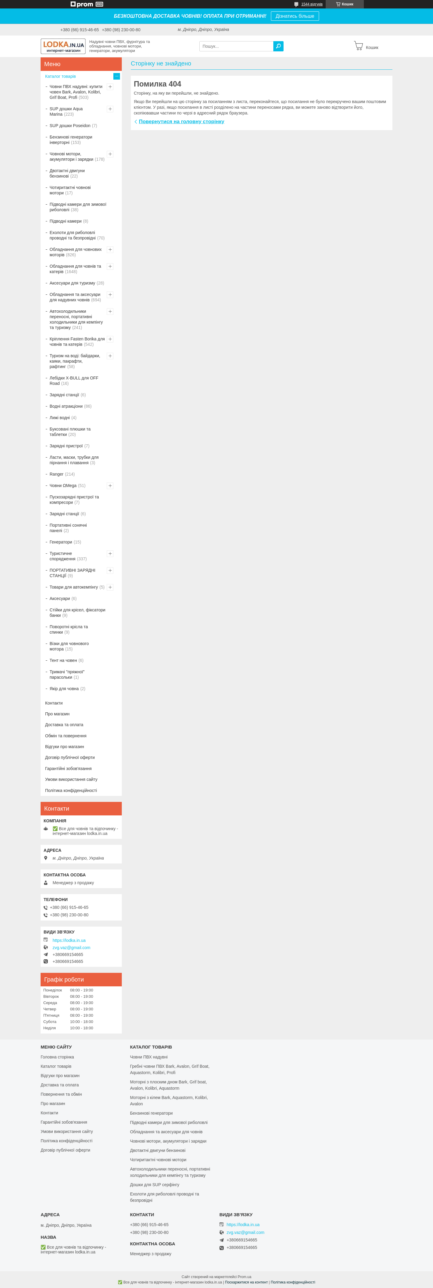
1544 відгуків (312, 4)
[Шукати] (278, 46)
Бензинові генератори (151, 1113)
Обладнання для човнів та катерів (75, 269)
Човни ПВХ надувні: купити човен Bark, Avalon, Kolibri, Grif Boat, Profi (76, 92)
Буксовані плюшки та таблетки (70, 432)
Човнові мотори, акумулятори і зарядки (71, 156)
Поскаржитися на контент (246, 1282)
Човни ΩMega (63, 485)
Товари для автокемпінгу (74, 587)
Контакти (54, 703)
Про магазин (57, 713)
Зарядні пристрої (66, 445)
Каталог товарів (60, 76)
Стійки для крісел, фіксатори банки (77, 612)
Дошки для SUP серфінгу (154, 1184)
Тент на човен (63, 660)
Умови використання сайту (71, 779)
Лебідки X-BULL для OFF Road (74, 381)
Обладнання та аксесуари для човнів (166, 1131)
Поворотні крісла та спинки (69, 629)
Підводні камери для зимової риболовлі (78, 207)
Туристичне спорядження (62, 556)
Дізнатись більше (295, 16)
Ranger (56, 474)
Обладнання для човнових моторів (76, 252)
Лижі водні (60, 417)
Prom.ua (244, 1277)
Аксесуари (60, 598)
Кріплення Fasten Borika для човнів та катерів (77, 341)
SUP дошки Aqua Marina (66, 111)
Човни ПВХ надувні (148, 1057)
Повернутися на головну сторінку (181, 121)
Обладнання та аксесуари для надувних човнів (75, 297)
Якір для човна (64, 688)
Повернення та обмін (61, 1094)
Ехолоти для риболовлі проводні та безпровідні (73, 235)
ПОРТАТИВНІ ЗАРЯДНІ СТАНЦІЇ (72, 573)
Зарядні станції (64, 394)
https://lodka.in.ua (69, 940)
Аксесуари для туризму (72, 283)
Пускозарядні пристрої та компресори (74, 500)
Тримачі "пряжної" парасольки (67, 674)
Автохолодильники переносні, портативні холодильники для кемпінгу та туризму (76, 319)
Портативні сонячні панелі (68, 528)
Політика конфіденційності (71, 790)
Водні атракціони (66, 406)
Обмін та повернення (66, 735)
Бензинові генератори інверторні (71, 140)
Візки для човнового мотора (69, 646)
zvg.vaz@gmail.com (71, 947)
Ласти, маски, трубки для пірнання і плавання (74, 460)
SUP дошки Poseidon (70, 125)
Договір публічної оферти (70, 757)
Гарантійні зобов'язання (68, 768)
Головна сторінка (57, 1057)
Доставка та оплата (64, 724)
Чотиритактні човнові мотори (70, 190)
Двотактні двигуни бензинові (67, 173)
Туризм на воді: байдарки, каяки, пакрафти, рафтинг (75, 361)
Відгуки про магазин (64, 746)
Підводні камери (65, 221)
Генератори (61, 542)
